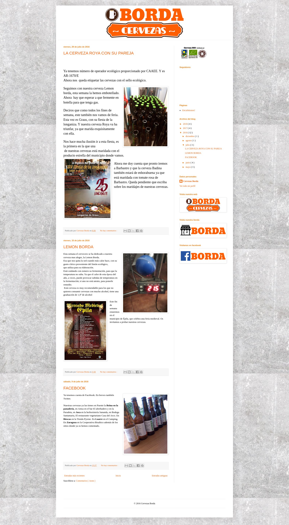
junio (188, 162)
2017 (185, 128)
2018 (185, 124)
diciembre (190, 136)
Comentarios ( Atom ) (85, 481)
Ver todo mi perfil (187, 186)
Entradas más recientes (74, 475)
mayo (188, 167)
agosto (189, 140)
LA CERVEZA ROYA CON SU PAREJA (98, 53)
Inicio (118, 475)
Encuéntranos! (188, 110)
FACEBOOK (74, 388)
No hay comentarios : (109, 230)
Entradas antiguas (160, 475)
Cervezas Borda (190, 181)
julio (188, 145)
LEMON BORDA (78, 247)
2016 (185, 132)
